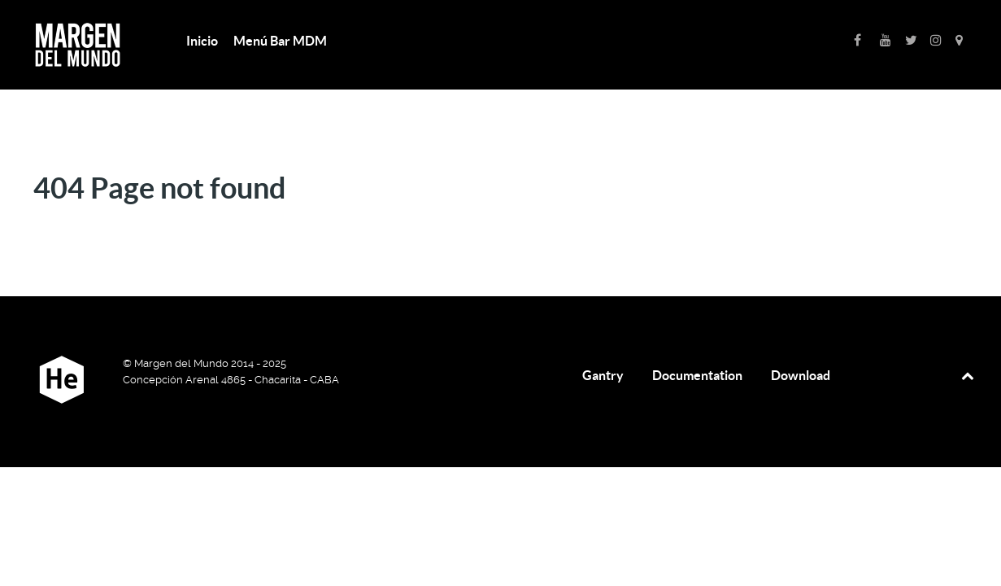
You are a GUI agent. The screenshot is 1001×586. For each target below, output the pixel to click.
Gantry (603, 375)
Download (800, 375)
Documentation (697, 375)
